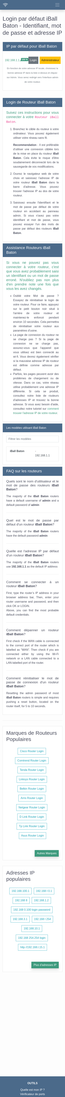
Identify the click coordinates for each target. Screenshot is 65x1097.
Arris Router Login (32, 798)
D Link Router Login (32, 816)
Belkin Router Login (32, 788)
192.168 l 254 (42, 919)
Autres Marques (47, 853)
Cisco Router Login (32, 751)
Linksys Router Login (32, 779)
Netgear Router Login (32, 807)
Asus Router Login (32, 835)
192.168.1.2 (41, 900)
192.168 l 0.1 (44, 890)
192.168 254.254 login (31, 937)
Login (33, 60)
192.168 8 (21, 900)
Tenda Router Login (32, 769)
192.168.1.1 (12, 60)
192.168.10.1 (32, 928)
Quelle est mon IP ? (32, 1089)
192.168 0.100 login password (31, 909)
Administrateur (50, 60)
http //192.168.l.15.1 (32, 947)
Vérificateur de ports (32, 1094)
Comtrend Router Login (31, 760)
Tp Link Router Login (32, 826)
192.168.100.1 (20, 890)
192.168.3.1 (20, 919)
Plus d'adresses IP (45, 964)
